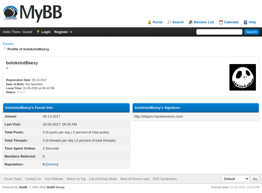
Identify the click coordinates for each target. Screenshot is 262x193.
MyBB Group (55, 187)
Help (252, 22)
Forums (8, 44)
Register (61, 32)
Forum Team (13, 179)
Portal (157, 22)
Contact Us (33, 179)
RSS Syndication (165, 179)
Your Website (53, 179)
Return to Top (76, 179)
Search (178, 22)
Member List (204, 22)
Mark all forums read (134, 179)
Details (52, 164)
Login (46, 32)
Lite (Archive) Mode (103, 179)
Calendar (231, 22)
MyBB (23, 187)
